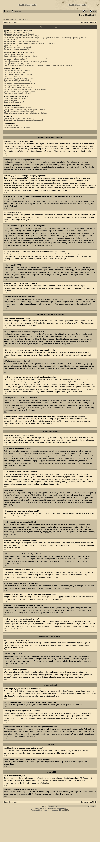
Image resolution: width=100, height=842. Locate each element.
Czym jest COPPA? (11, 45)
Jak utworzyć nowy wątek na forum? (17, 71)
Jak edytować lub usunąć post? (15, 72)
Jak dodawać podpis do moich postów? (18, 74)
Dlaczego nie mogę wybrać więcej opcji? (18, 78)
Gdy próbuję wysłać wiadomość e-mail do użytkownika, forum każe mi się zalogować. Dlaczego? (38, 65)
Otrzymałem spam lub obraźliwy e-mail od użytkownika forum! (26, 113)
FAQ (85, 11)
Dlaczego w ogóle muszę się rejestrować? (19, 34)
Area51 (34, 794)
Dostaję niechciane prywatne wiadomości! (19, 111)
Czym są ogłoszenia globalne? (15, 98)
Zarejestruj (16, 11)
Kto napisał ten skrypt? (12, 125)
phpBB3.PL (65, 810)
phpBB (43, 808)
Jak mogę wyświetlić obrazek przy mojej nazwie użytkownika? (26, 62)
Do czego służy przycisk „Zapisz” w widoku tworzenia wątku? (25, 89)
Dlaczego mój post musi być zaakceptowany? (20, 91)
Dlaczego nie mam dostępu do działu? (17, 82)
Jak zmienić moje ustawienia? (14, 54)
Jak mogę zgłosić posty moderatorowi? (18, 87)
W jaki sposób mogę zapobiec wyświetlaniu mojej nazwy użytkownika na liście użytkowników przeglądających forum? (45, 38)
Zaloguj (7, 11)
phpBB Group (82, 778)
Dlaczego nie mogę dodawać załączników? (19, 84)
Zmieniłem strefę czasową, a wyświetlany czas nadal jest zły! (25, 58)
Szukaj (93, 11)
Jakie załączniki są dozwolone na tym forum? (20, 118)
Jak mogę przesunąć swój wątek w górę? (18, 93)
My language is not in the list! (14, 60)
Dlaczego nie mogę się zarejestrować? (17, 47)
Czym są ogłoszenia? (11, 100)
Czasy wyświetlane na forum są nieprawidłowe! (21, 56)
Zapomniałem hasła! (11, 40)
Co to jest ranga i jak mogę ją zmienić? (18, 64)
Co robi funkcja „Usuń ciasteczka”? (16, 49)
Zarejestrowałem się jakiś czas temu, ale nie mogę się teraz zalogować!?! (30, 43)
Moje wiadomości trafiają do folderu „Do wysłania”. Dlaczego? (26, 109)
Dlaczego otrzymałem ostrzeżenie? (16, 86)
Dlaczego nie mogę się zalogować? (16, 32)
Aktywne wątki (23, 19)
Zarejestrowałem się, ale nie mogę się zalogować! (21, 41)
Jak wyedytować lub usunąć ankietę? (17, 80)
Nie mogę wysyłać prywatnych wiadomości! (19, 107)
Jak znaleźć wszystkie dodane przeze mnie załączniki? (23, 120)
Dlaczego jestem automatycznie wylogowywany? (21, 36)
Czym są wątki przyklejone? (14, 102)
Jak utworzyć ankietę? (12, 76)
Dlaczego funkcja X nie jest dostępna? (17, 127)
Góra (5, 155)
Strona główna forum (10, 22)
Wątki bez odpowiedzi (10, 19)
